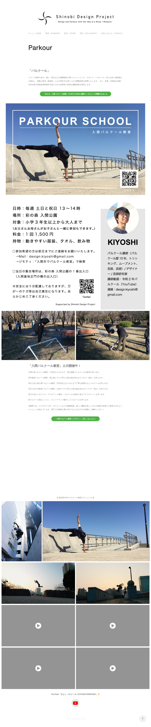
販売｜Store (70, 33)
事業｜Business (52, 33)
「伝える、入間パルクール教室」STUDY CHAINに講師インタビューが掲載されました (75, 94)
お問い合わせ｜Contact (112, 33)
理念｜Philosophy (88, 33)
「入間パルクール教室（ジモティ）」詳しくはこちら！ (75, 419)
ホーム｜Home (34, 33)
